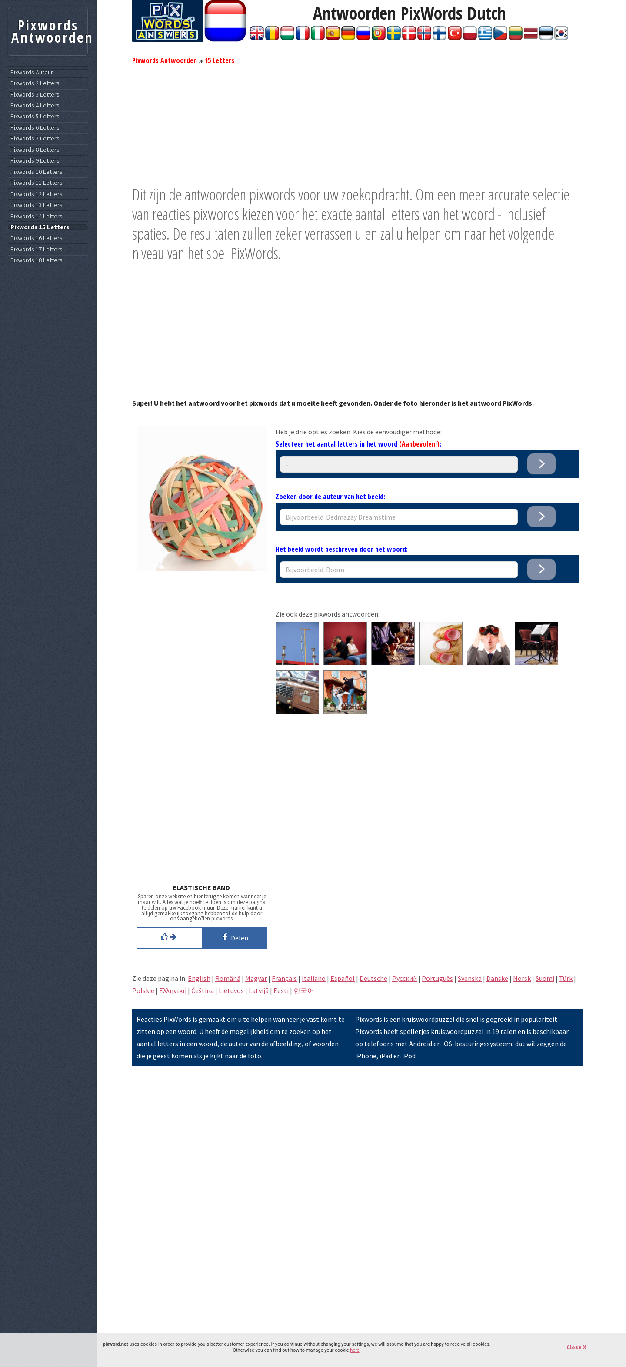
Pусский (404, 978)
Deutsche (373, 978)
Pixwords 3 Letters (35, 94)
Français (284, 978)
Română (227, 978)
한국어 (303, 990)
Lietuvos (231, 990)
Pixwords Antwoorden (164, 60)
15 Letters (219, 60)
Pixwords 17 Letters (36, 249)
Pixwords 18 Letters (36, 260)
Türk (566, 978)
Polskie (143, 990)
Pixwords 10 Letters (36, 172)
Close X (576, 1347)
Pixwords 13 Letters (36, 205)
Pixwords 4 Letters (35, 105)
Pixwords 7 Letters (35, 138)
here (354, 1350)
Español (342, 978)
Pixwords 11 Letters (36, 183)
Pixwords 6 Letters (35, 127)
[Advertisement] (357, 124)
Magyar (256, 978)
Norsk (522, 978)
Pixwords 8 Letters (35, 150)
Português (437, 978)
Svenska (470, 978)
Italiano (314, 978)
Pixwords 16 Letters (36, 238)
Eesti (281, 990)
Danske (497, 978)
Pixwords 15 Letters (39, 227)
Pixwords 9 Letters (35, 160)
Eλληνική (172, 990)
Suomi (545, 978)
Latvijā (259, 990)
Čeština (202, 990)
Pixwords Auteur (31, 72)
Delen (234, 937)
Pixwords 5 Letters (35, 116)
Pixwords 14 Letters (36, 216)
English (199, 978)
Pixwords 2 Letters (35, 83)
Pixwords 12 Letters (36, 194)
